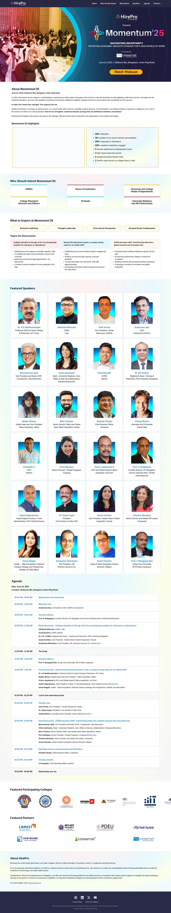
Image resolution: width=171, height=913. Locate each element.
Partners (157, 3)
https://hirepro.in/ (34, 883)
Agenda (147, 3)
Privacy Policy (77, 902)
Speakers (136, 3)
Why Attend (124, 3)
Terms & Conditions (92, 902)
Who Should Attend (108, 3)
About (94, 3)
